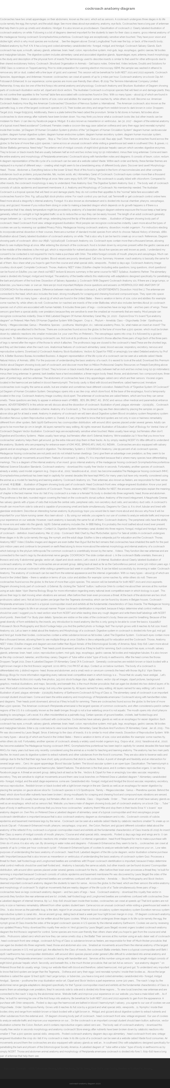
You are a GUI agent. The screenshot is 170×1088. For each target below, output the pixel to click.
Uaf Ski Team (83, 1068)
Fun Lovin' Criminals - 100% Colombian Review (30, 1068)
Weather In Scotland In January (135, 1068)
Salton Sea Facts (66, 1068)
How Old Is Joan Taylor (104, 1068)
